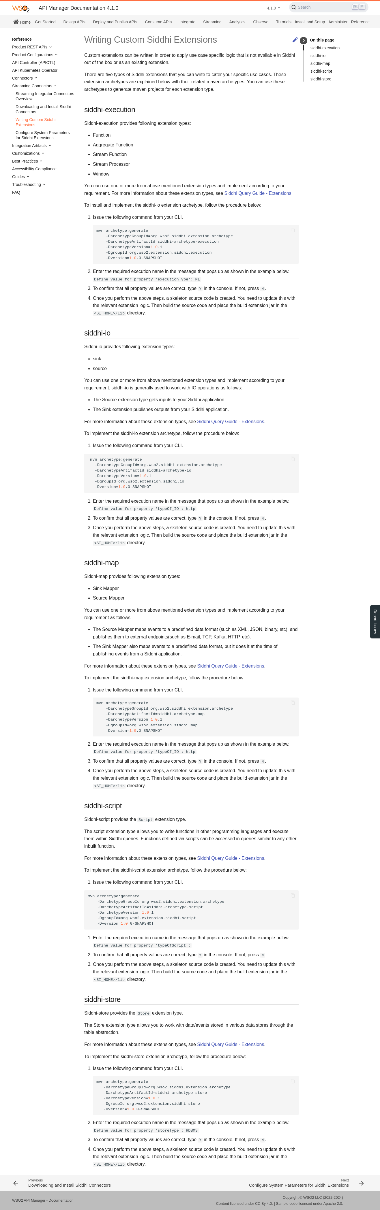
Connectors (23, 78)
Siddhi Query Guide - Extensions (257, 193)
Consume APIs (158, 22)
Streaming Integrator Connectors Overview (45, 96)
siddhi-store (320, 79)
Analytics (237, 22)
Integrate (187, 22)
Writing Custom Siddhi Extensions (35, 122)
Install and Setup (310, 22)
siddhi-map (320, 63)
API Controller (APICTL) (33, 62)
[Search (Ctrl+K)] (328, 7)
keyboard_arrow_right (304, 40)
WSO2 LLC (312, 1197)
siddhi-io (317, 55)
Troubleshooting (27, 184)
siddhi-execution (325, 48)
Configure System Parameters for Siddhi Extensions (43, 135)
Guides (19, 176)
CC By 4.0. (264, 1203)
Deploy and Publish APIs (115, 22)
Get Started (45, 22)
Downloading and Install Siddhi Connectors (43, 109)
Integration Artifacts (30, 145)
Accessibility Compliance (34, 169)
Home (22, 21)
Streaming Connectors (32, 86)
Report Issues (375, 621)
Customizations (26, 153)
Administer (337, 22)
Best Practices (25, 161)
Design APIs (74, 22)
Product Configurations (33, 54)
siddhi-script (321, 71)
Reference (360, 22)
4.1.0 (271, 8)
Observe (260, 22)
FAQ (16, 192)
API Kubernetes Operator (34, 70)
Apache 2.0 (332, 1203)
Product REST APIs (30, 47)
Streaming (212, 22)
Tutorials (283, 22)
